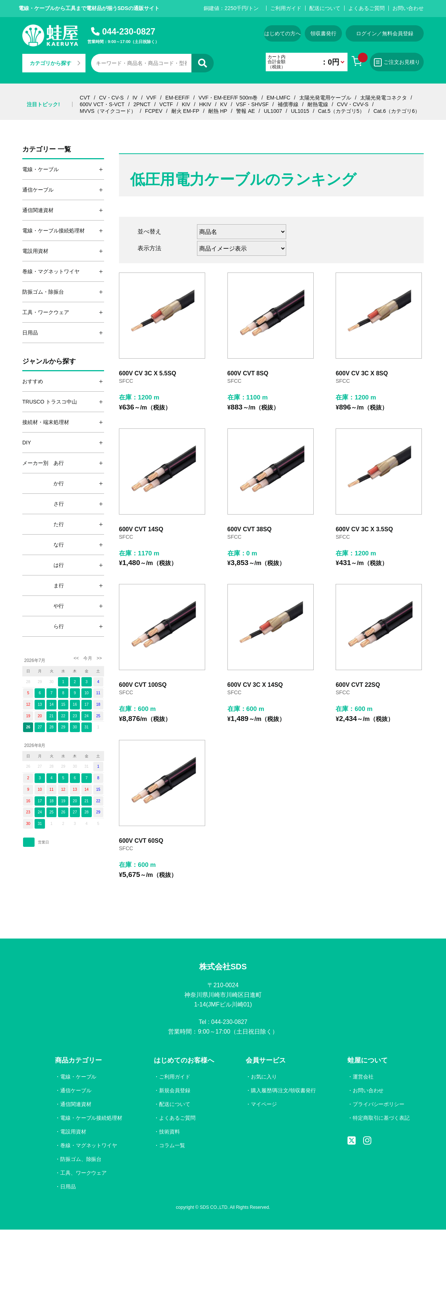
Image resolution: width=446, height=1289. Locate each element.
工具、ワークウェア (83, 1173)
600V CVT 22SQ (358, 685)
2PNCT (142, 104)
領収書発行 (323, 33)
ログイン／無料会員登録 (384, 33)
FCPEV (153, 111)
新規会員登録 (174, 1091)
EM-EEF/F (177, 98)
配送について (324, 8)
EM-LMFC (278, 98)
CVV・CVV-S (352, 104)
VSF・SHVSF (252, 104)
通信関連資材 (75, 1104)
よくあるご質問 (366, 8)
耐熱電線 (317, 104)
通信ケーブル (75, 1091)
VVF (151, 98)
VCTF (166, 104)
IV (134, 98)
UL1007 (273, 111)
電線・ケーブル (78, 1077)
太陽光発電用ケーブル (325, 98)
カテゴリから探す (55, 63)
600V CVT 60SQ (141, 841)
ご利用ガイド (285, 8)
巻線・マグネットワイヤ (88, 1146)
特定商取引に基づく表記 (381, 1118)
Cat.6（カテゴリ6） (397, 111)
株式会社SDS (223, 967)
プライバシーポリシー (378, 1104)
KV (223, 104)
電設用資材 (73, 1132)
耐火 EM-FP (185, 111)
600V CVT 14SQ (141, 529)
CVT (85, 98)
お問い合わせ (408, 8)
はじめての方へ (282, 33)
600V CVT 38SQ (249, 529)
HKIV (205, 104)
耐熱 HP (217, 111)
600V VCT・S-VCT (102, 104)
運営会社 (362, 1077)
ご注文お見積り (397, 62)
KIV (186, 104)
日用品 (68, 1187)
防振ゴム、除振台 (81, 1159)
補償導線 (288, 104)
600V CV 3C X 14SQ (255, 685)
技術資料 (169, 1132)
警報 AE (245, 111)
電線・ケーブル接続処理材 (91, 1118)
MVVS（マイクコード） (108, 111)
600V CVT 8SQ (247, 373)
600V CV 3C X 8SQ (362, 373)
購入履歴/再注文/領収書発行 (283, 1091)
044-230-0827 (128, 31)
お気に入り (264, 1077)
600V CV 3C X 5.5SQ (147, 373)
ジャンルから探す (49, 361)
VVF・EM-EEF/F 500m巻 (228, 98)
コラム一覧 (172, 1146)
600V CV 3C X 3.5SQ (364, 529)
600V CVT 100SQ (143, 685)
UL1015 (300, 111)
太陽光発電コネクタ (383, 98)
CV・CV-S (111, 98)
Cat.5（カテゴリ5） (341, 111)
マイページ (264, 1104)
